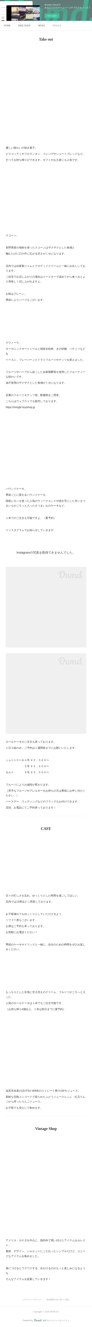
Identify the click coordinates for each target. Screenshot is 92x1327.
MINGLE (57, 25)
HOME (7, 25)
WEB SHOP (24, 25)
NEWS (41, 25)
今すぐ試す (52, 16)
